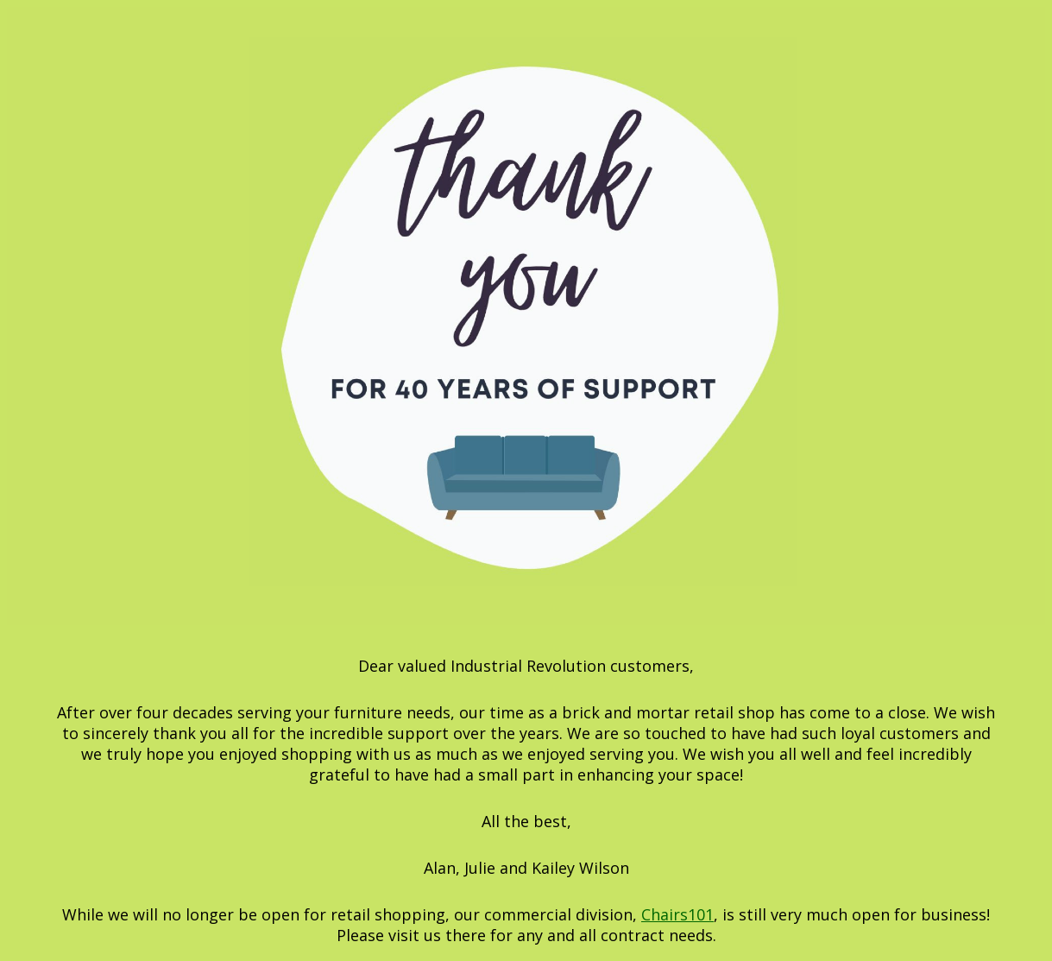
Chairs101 (677, 914)
